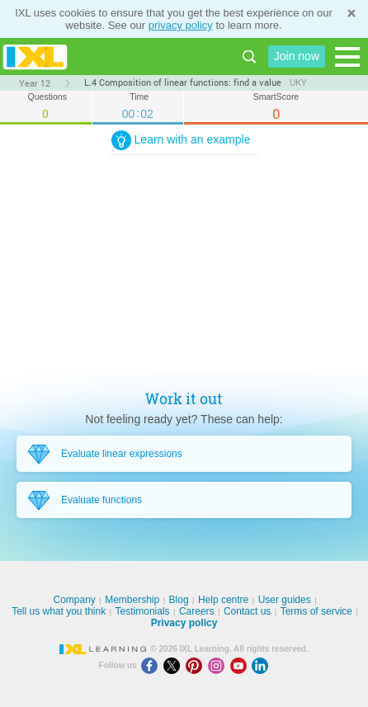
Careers (197, 611)
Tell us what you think (59, 611)
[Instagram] (219, 665)
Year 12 (34, 83)
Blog (179, 600)
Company (74, 600)
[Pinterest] (197, 665)
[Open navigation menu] (347, 56)
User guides (284, 600)
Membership (132, 600)
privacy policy (181, 25)
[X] (174, 665)
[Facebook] (152, 665)
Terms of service (316, 611)
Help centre (223, 600)
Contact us (247, 611)
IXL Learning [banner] (35, 56)
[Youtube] (241, 665)
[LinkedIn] (261, 665)
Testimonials (143, 611)
